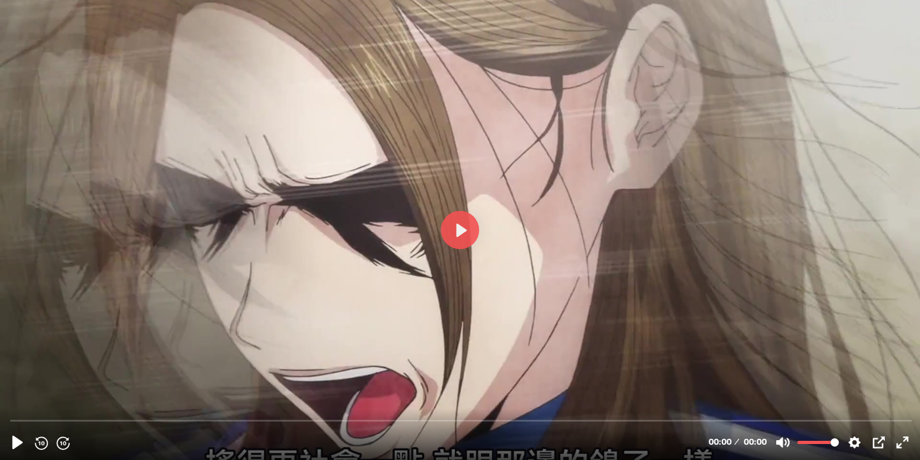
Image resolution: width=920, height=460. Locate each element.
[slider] (461, 420)
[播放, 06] (17, 442)
